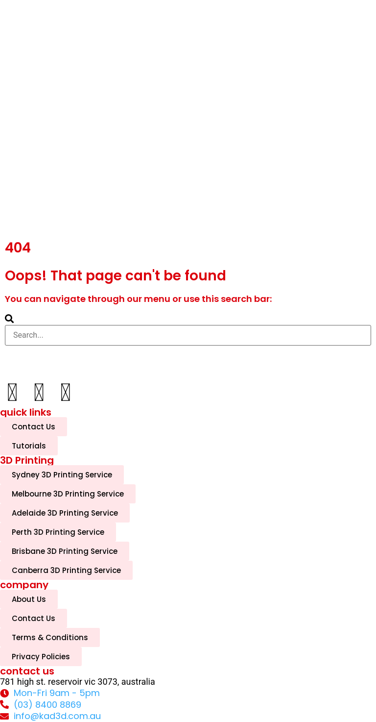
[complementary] (305, 668)
